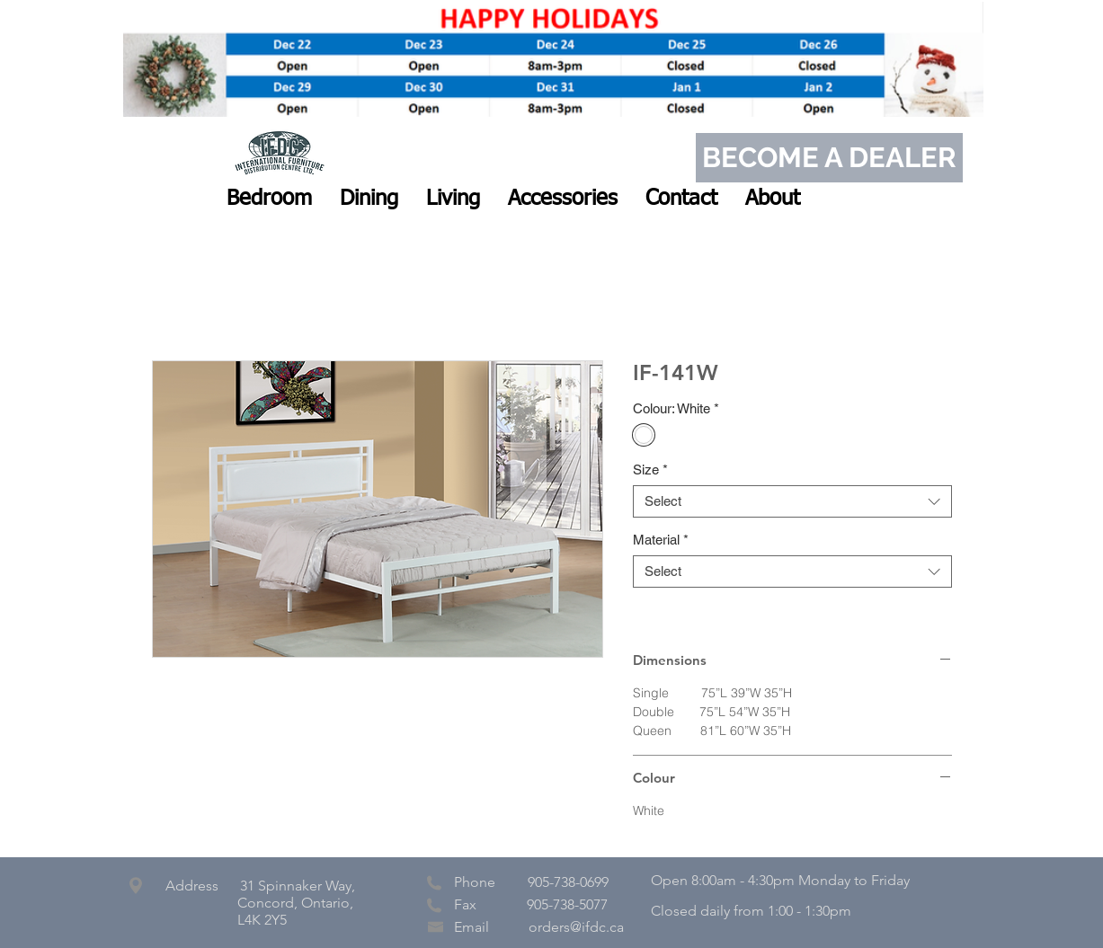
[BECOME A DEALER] (829, 157)
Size (650, 469)
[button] (269, 198)
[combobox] (792, 501)
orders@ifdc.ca (576, 926)
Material (661, 539)
